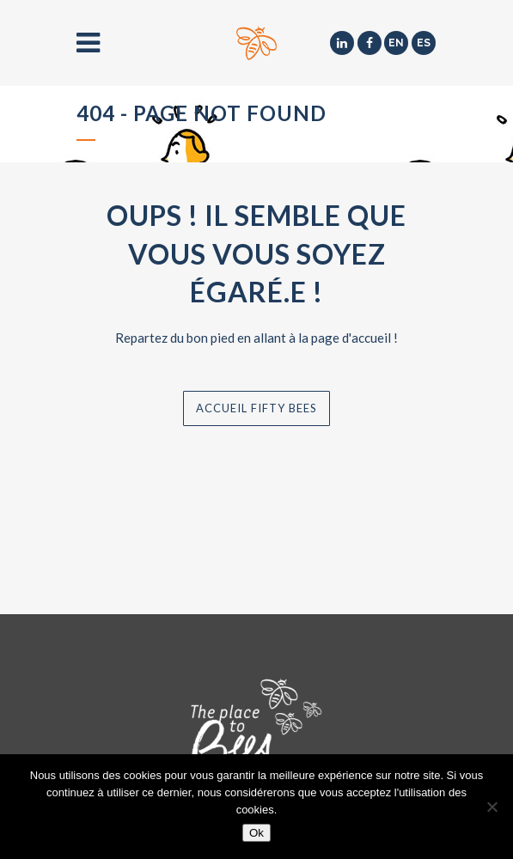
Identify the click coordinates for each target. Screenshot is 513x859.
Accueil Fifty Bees (256, 408)
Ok (256, 832)
